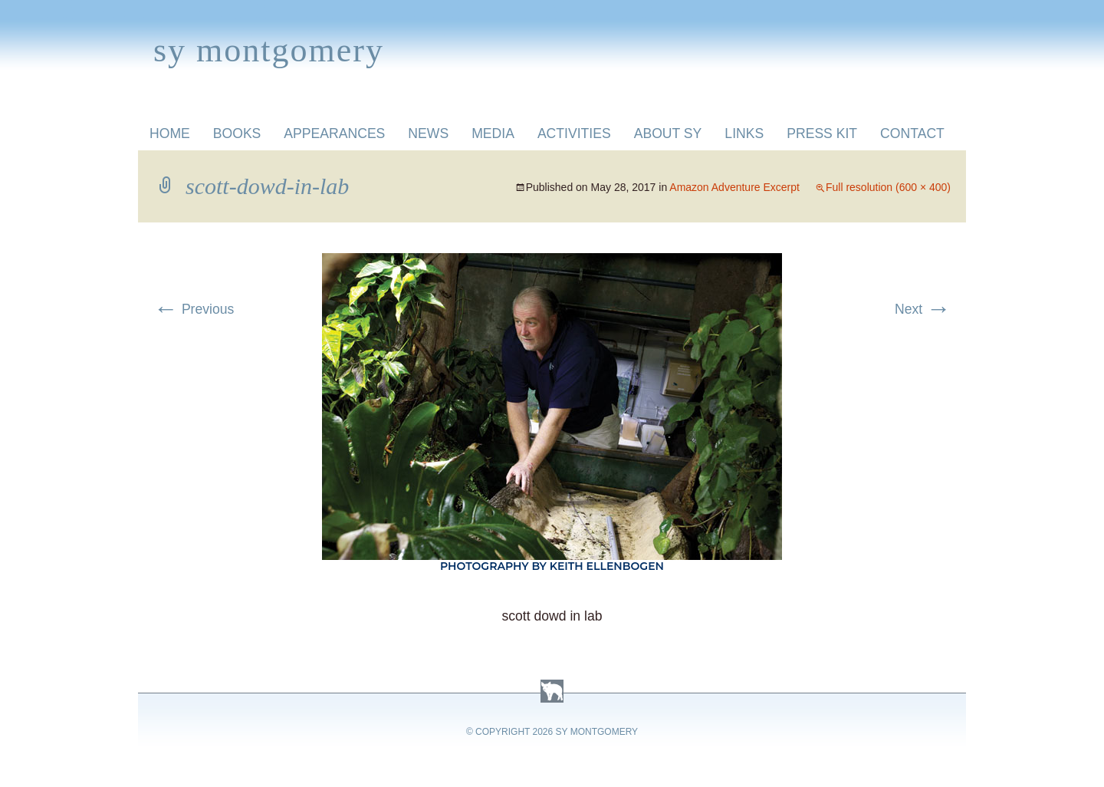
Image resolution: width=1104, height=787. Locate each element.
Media (493, 133)
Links (744, 133)
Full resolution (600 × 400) (888, 187)
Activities (574, 133)
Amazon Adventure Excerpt (734, 187)
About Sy (668, 133)
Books (237, 133)
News (428, 133)
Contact (912, 133)
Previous (193, 309)
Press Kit (822, 133)
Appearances (334, 133)
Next (923, 309)
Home (170, 133)
